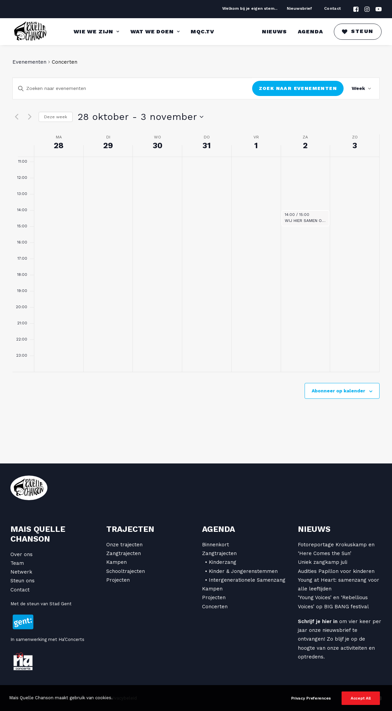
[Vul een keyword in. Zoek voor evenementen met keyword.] (132, 88)
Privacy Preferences (311, 703)
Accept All (361, 703)
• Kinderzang (220, 562)
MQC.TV (202, 31)
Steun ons (22, 581)
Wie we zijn (96, 31)
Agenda (310, 31)
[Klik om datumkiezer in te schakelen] (140, 117)
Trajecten (130, 529)
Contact (332, 8)
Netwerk (21, 572)
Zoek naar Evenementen (298, 88)
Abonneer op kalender (338, 390)
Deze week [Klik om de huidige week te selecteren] (55, 117)
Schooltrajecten (125, 571)
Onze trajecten (124, 545)
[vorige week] (16, 117)
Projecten (118, 580)
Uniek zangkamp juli (322, 562)
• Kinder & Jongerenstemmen (241, 571)
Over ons (21, 554)
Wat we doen (155, 31)
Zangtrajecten (123, 553)
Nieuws (274, 31)
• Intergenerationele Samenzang (245, 580)
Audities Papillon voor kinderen (336, 571)
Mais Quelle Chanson (37, 534)
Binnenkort (215, 545)
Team (17, 563)
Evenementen (29, 62)
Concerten (215, 607)
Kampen (116, 562)
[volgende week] (30, 117)
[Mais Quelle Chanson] (30, 31)
